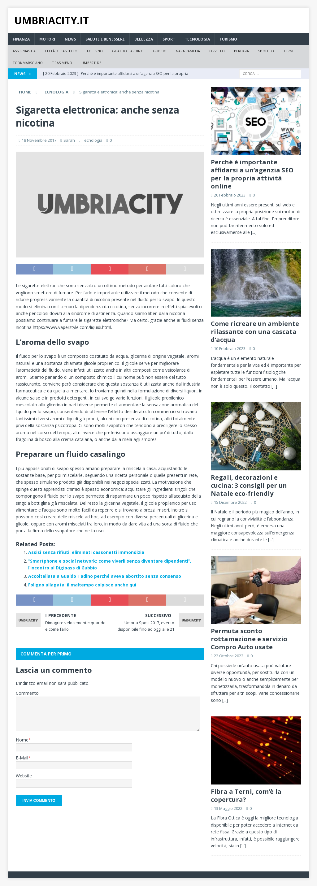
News (70, 39)
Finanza (21, 39)
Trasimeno (62, 62)
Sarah (69, 140)
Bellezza (143, 39)
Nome (22, 740)
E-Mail (22, 758)
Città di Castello (61, 51)
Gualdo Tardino (128, 51)
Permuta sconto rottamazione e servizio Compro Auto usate (249, 639)
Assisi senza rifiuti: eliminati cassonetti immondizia (86, 552)
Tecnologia (197, 39)
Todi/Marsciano (28, 62)
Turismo (228, 39)
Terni (288, 51)
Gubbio (160, 51)
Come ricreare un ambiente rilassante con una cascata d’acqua (255, 331)
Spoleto (266, 51)
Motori (47, 39)
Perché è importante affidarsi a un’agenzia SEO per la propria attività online (252, 174)
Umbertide (91, 62)
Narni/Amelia (188, 51)
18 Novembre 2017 (39, 140)
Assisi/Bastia (24, 51)
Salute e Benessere (105, 39)
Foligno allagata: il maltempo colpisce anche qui (82, 585)
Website (24, 776)
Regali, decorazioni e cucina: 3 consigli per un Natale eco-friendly (249, 485)
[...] (254, 232)
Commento (27, 693)
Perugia (241, 51)
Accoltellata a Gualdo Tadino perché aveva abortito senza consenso (104, 576)
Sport (169, 39)
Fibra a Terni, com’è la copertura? (246, 795)
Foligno (95, 51)
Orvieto (216, 51)
